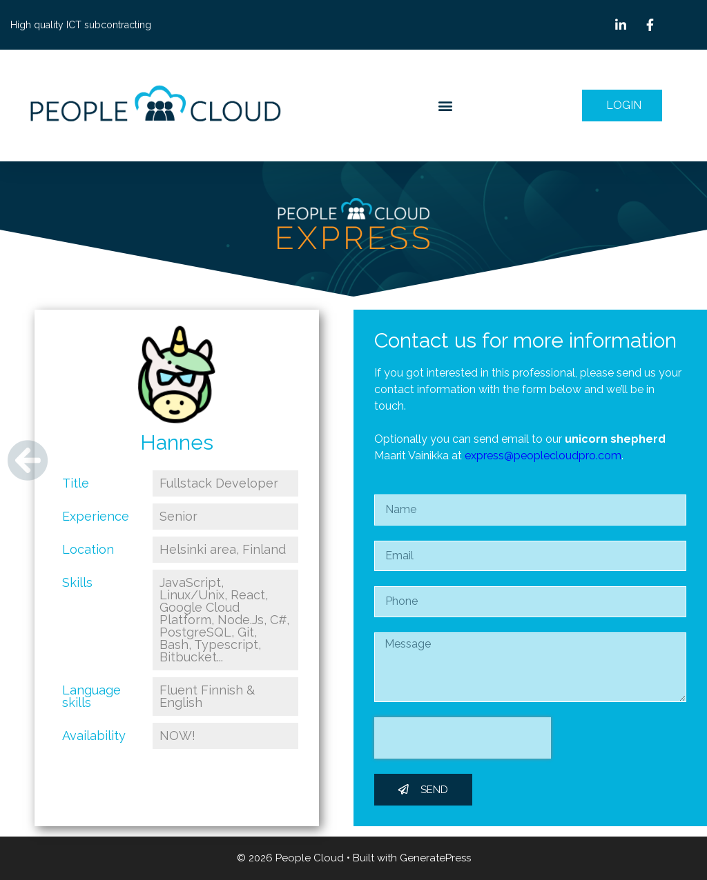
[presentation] (462, 738)
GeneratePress (435, 858)
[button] (445, 105)
